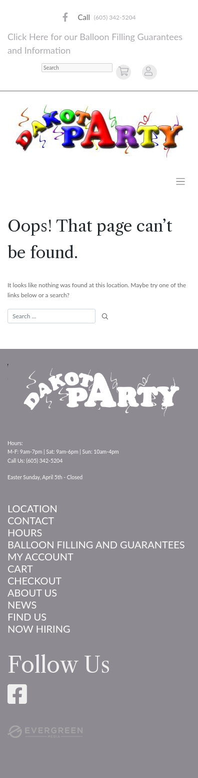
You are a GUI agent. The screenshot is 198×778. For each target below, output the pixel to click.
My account (41, 556)
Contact (31, 520)
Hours (25, 532)
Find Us (27, 617)
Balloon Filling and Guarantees (96, 544)
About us (32, 593)
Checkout (35, 580)
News (22, 605)
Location (33, 508)
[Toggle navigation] (180, 181)
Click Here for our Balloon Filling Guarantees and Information (95, 43)
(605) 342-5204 (115, 17)
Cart (20, 568)
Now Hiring (39, 629)
